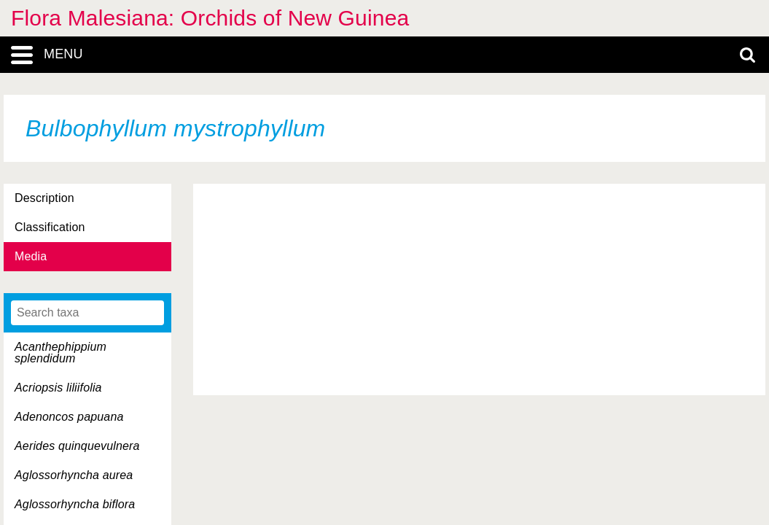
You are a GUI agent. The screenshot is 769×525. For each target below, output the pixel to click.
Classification (50, 227)
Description (44, 198)
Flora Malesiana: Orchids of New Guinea (210, 18)
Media (31, 256)
